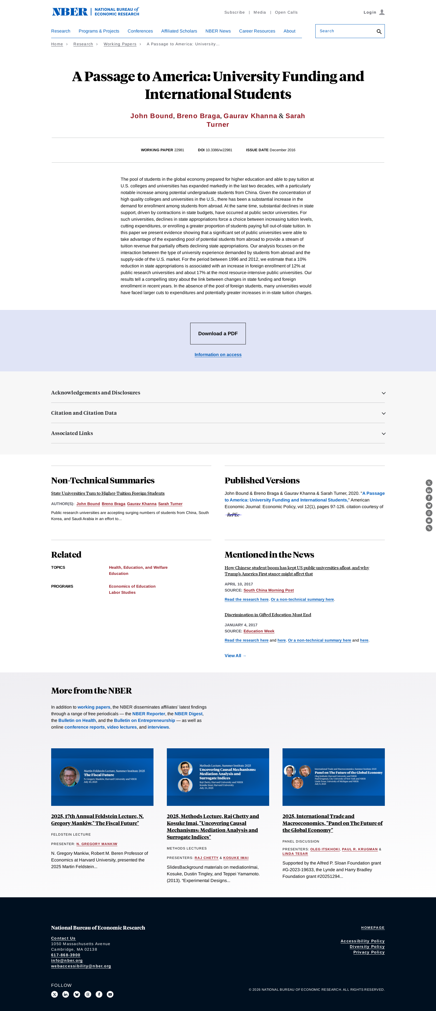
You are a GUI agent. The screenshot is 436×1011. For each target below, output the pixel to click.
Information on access (218, 354)
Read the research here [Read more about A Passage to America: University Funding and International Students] (247, 599)
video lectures (122, 727)
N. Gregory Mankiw (96, 844)
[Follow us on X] (54, 994)
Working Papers (120, 44)
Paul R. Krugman (360, 849)
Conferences (140, 31)
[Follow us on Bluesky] (76, 994)
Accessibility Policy (363, 941)
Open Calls (286, 12)
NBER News (218, 31)
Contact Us (63, 938)
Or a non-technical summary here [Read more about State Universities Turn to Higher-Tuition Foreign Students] (302, 599)
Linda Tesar (295, 854)
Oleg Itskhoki (325, 849)
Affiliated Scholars (179, 31)
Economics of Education (132, 586)
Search (327, 31)
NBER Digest (188, 713)
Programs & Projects (99, 31)
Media (260, 12)
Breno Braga (198, 116)
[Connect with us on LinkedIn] (65, 994)
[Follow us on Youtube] (110, 994)
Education (118, 573)
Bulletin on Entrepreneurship (144, 720)
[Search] (379, 32)
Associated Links (72, 433)
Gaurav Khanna (250, 116)
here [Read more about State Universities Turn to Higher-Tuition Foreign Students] (364, 640)
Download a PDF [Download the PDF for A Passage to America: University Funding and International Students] (218, 333)
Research (60, 31)
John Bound (151, 116)
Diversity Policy (367, 946)
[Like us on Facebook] (99, 994)
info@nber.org (67, 960)
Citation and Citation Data (84, 412)
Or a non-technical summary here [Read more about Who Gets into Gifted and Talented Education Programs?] (319, 640)
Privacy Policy (369, 952)
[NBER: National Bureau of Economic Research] (100, 14)
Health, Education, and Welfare (138, 567)
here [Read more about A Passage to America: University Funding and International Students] (282, 640)
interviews (158, 727)
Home (57, 44)
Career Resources (257, 31)
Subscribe (234, 12)
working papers (94, 707)
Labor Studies (122, 592)
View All (233, 655)
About (289, 31)
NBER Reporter (148, 713)
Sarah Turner (170, 503)
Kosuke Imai (236, 858)
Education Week (259, 631)
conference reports (85, 727)
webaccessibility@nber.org (81, 966)
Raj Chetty (207, 858)
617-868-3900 (65, 955)
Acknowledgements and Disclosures (95, 392)
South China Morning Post (269, 590)
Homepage (373, 928)
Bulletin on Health (77, 720)
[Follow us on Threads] (88, 994)
